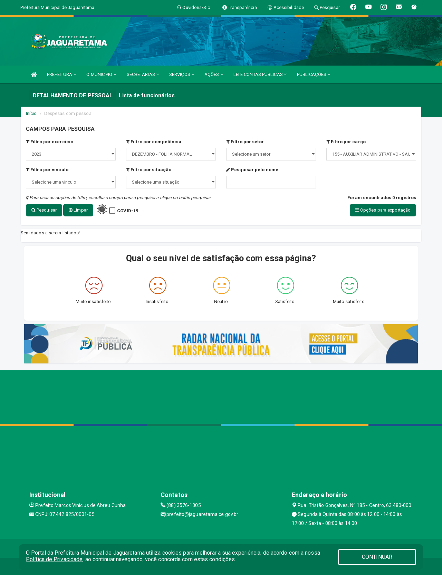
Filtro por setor (245, 141)
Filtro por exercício (49, 141)
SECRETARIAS (143, 74)
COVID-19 (127, 210)
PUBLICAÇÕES (313, 74)
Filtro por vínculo (47, 169)
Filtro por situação (148, 169)
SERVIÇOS (181, 74)
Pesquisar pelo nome (252, 169)
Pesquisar (44, 210)
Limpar (78, 210)
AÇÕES (213, 74)
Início (31, 113)
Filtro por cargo (346, 141)
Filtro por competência (153, 141)
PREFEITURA (61, 74)
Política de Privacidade (54, 559)
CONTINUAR (377, 557)
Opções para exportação (383, 210)
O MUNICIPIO (101, 74)
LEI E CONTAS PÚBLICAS (260, 74)
